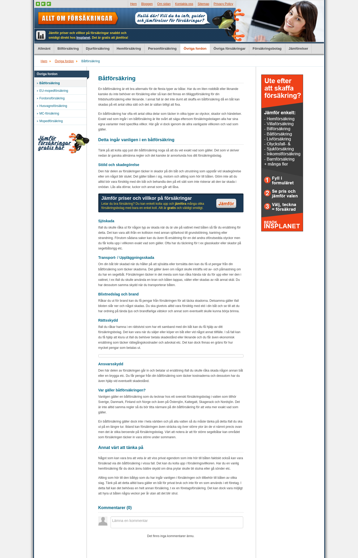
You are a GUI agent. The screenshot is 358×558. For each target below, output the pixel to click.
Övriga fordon (195, 48)
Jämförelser (298, 48)
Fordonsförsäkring (52, 98)
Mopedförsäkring (51, 121)
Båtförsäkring (49, 83)
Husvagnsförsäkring (53, 106)
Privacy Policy (223, 4)
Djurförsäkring (98, 48)
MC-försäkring (49, 113)
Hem (133, 4)
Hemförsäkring (129, 48)
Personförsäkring (162, 48)
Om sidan (164, 4)
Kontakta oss (184, 4)
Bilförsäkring (68, 48)
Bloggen (147, 4)
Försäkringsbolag (267, 48)
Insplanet (83, 37)
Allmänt (44, 48)
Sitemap (203, 4)
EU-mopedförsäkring (53, 91)
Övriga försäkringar (230, 48)
